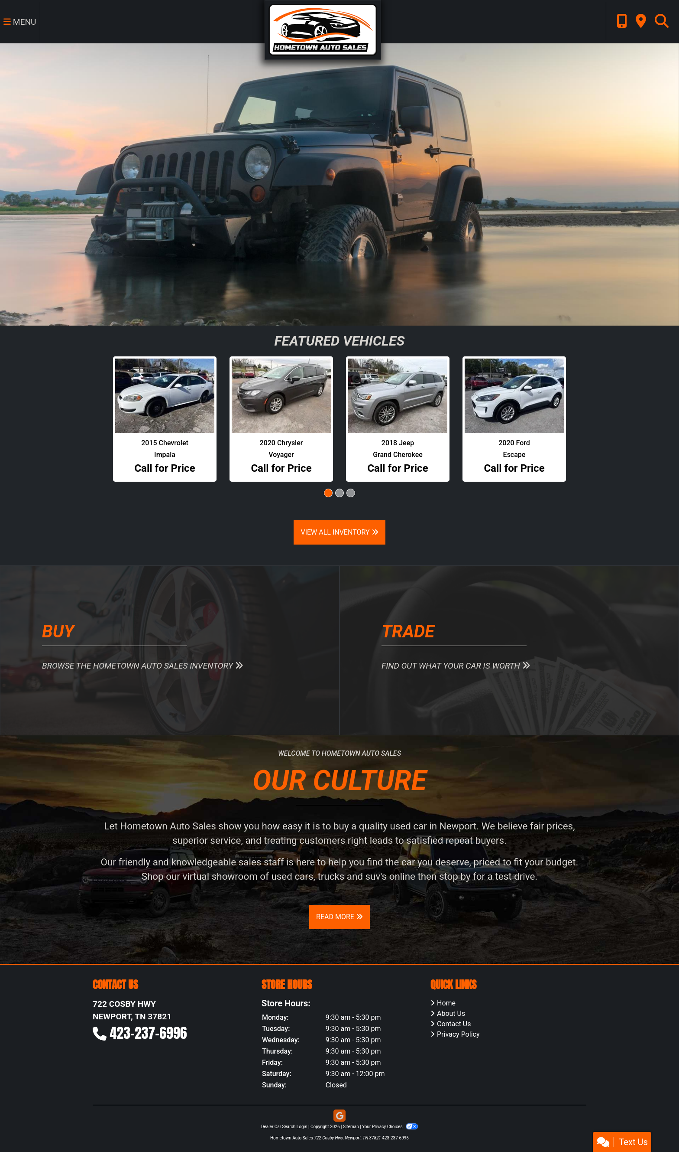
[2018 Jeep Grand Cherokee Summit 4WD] (397, 395)
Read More (339, 917)
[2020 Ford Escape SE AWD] (514, 395)
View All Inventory (339, 532)
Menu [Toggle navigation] (19, 22)
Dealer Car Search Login (284, 1126)
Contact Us (454, 1024)
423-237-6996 (148, 1033)
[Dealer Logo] (322, 29)
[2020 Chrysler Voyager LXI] (281, 395)
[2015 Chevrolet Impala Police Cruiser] (165, 395)
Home (446, 1003)
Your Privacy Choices (390, 1126)
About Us (451, 1013)
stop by (455, 876)
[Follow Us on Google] (339, 1116)
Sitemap (351, 1126)
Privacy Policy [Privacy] (458, 1034)
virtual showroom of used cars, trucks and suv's (284, 876)
